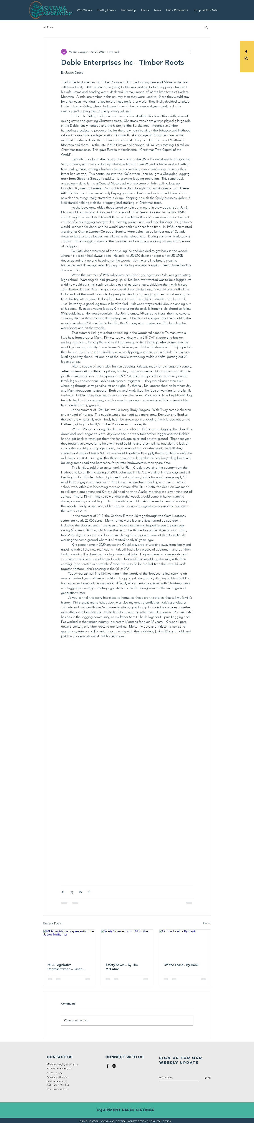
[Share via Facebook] (62, 892)
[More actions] (191, 52)
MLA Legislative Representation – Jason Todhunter (65, 967)
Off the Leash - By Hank (181, 965)
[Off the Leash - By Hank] (185, 944)
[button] (206, 27)
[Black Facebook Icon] (246, 51)
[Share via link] (89, 892)
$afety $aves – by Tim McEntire (121, 967)
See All (207, 922)
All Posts (48, 27)
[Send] (207, 1077)
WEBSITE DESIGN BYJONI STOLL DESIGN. (150, 1121)
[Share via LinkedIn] (80, 892)
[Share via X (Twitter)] (71, 892)
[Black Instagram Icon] (246, 58)
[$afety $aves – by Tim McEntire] (127, 944)
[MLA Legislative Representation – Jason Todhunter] (69, 944)
